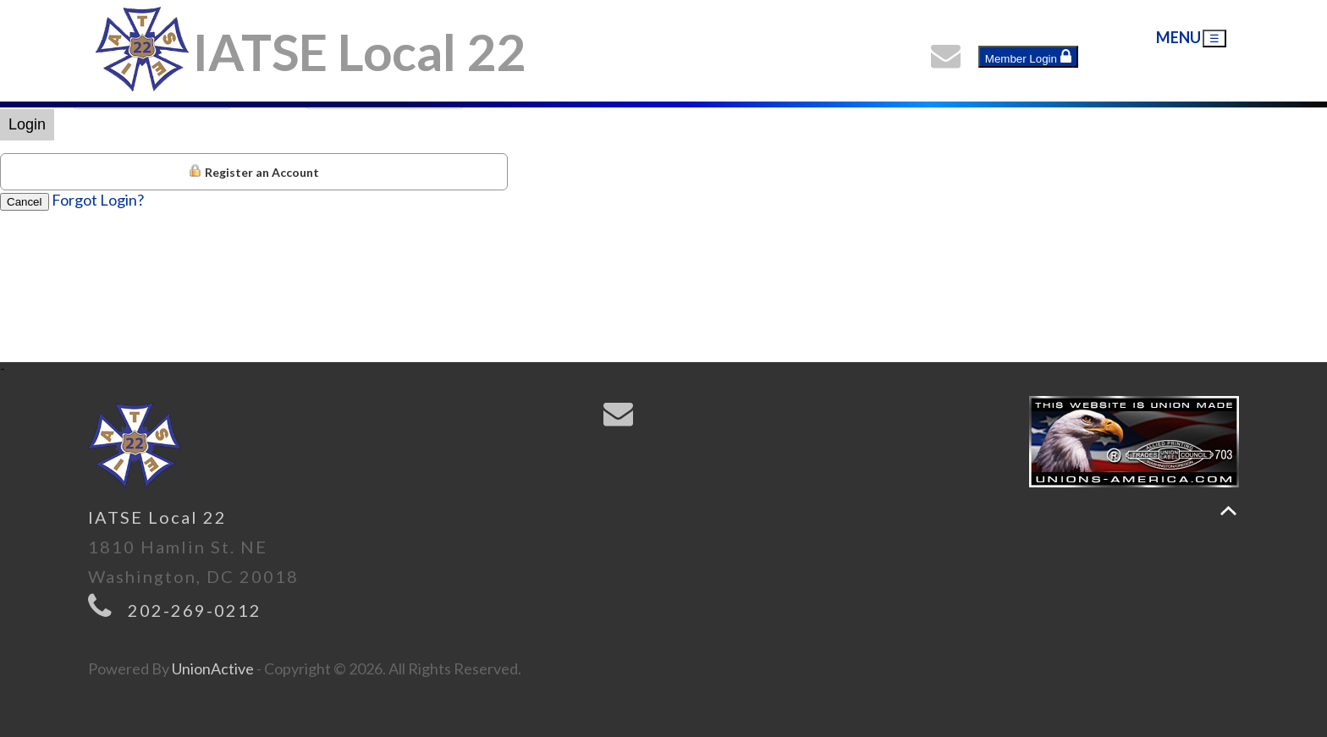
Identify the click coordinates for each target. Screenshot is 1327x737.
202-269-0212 (195, 610)
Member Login (1028, 56)
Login (27, 124)
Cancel (24, 201)
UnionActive (213, 668)
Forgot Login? (98, 199)
